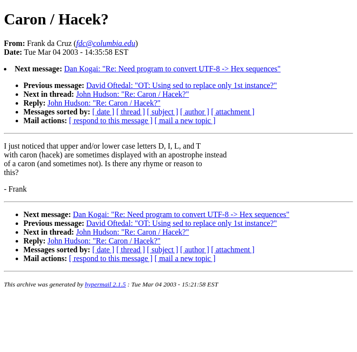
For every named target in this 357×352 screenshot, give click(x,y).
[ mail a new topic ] (184, 120)
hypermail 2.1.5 (105, 284)
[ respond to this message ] (110, 120)
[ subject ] (162, 112)
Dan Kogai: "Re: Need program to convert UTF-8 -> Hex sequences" (172, 69)
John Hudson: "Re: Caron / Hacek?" (132, 94)
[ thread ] (130, 112)
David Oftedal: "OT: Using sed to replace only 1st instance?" (181, 85)
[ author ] (195, 112)
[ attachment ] (232, 112)
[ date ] (103, 112)
